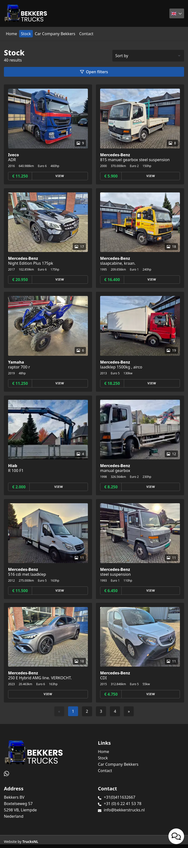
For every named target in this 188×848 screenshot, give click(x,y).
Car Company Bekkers (55, 33)
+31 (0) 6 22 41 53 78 (122, 803)
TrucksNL (30, 841)
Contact (86, 33)
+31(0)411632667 (119, 797)
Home (11, 33)
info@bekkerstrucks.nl (124, 810)
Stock (26, 33)
